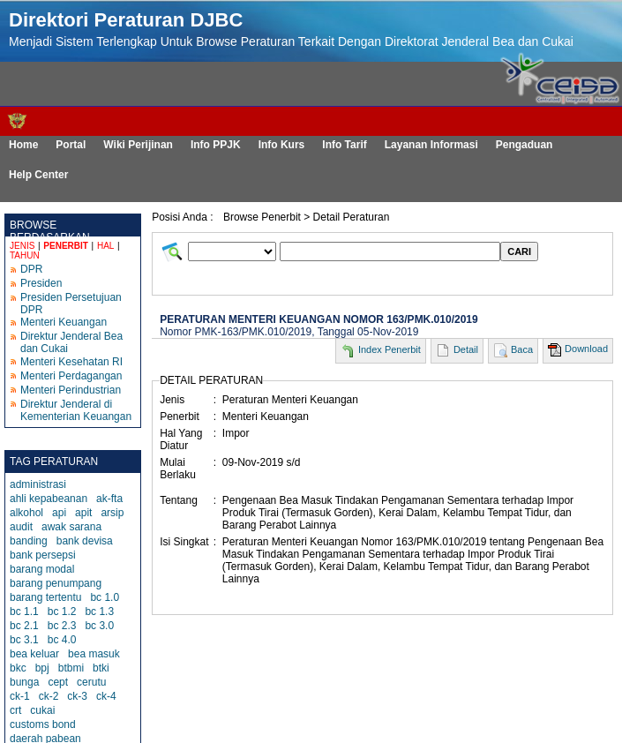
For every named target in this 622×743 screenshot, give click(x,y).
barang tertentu (45, 597)
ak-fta (109, 498)
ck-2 (49, 696)
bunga (24, 682)
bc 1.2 (62, 611)
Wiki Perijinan (138, 145)
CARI (519, 251)
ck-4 (106, 696)
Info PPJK (216, 145)
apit (83, 513)
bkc (18, 668)
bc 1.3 (99, 611)
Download (586, 348)
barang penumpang (55, 583)
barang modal (42, 569)
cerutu (91, 682)
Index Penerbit (389, 349)
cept (58, 682)
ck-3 (77, 696)
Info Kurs (282, 145)
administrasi (38, 484)
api (59, 513)
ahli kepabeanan (48, 498)
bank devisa (84, 541)
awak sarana (71, 527)
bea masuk (94, 654)
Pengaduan (524, 145)
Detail (465, 349)
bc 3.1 (24, 640)
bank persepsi (43, 555)
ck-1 (20, 696)
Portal (71, 145)
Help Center (38, 175)
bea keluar (34, 654)
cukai (42, 710)
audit (21, 527)
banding (29, 541)
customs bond (43, 724)
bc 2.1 (24, 625)
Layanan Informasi (431, 145)
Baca (522, 349)
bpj (42, 668)
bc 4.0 (62, 640)
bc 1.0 (104, 597)
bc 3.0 (99, 625)
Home (23, 145)
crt (15, 710)
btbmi (71, 668)
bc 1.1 (24, 611)
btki (101, 668)
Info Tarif (344, 145)
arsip (112, 513)
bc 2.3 (62, 625)
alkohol (26, 513)
